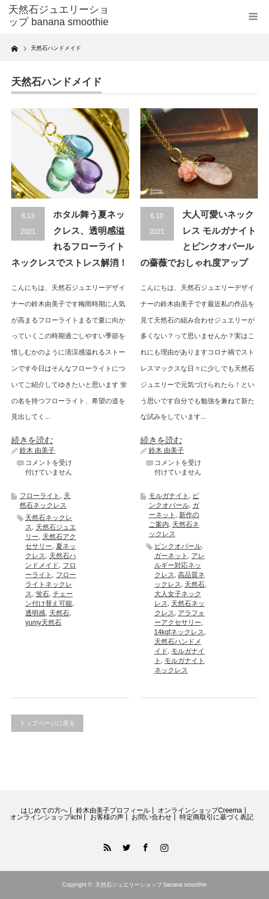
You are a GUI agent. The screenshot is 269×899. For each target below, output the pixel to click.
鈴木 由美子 (37, 450)
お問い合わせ (151, 817)
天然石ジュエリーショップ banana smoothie (151, 885)
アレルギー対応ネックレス (179, 565)
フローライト (40, 496)
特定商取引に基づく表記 (216, 817)
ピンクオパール (177, 546)
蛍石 (42, 594)
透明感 (35, 613)
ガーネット (171, 556)
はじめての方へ (44, 810)
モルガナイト (169, 496)
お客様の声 (107, 817)
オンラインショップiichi (46, 817)
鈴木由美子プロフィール (113, 810)
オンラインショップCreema (200, 810)
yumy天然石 (43, 622)
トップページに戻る (47, 723)
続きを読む (32, 440)
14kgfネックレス (179, 632)
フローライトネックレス (50, 584)
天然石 (59, 613)
